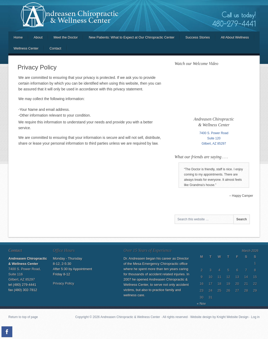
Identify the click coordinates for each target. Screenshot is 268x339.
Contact (55, 48)
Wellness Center (26, 48)
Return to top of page (23, 317)
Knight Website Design (232, 317)
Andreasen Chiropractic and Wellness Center (134, 15)
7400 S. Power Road (213, 133)
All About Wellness (235, 37)
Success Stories (197, 37)
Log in (255, 317)
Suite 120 (214, 138)
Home (18, 37)
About (38, 37)
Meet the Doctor (66, 37)
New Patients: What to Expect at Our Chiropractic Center (131, 37)
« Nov (201, 303)
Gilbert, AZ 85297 (214, 143)
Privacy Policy (63, 283)
